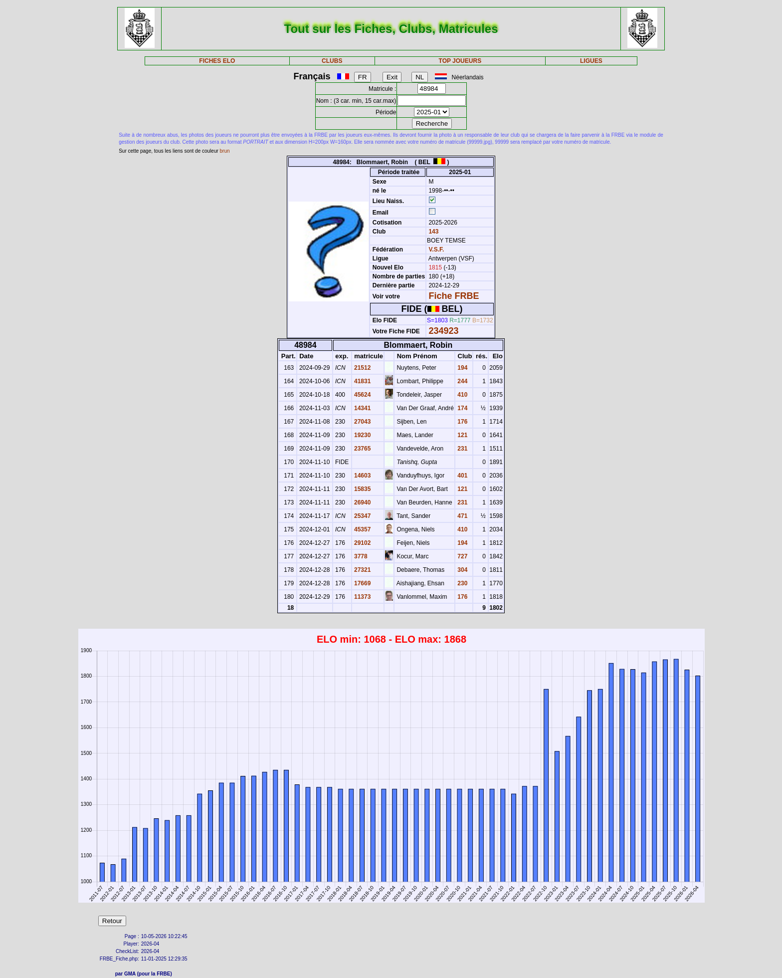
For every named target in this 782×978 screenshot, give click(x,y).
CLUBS (332, 60)
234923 (443, 331)
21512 (362, 367)
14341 (362, 408)
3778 (360, 556)
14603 (362, 475)
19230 (362, 435)
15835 (362, 489)
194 (461, 367)
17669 (362, 583)
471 (461, 515)
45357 (362, 529)
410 (461, 394)
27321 (362, 569)
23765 (362, 448)
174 (461, 408)
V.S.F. (436, 249)
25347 (362, 515)
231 (461, 448)
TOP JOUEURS (460, 60)
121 (461, 435)
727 (461, 556)
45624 (362, 394)
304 (461, 569)
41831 (362, 381)
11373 (362, 596)
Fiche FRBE (453, 296)
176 (461, 421)
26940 (362, 502)
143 (432, 231)
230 (461, 583)
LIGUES (591, 60)
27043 (362, 421)
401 (461, 475)
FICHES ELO (217, 60)
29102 (362, 542)
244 (461, 381)
